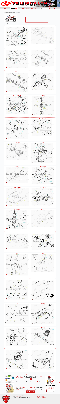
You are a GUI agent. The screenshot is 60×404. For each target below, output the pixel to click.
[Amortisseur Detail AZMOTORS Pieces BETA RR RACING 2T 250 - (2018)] (17, 60)
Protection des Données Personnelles (41, 397)
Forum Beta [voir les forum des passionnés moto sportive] (35, 402)
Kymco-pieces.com (40, 402)
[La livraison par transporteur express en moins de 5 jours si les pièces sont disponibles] (10, 388)
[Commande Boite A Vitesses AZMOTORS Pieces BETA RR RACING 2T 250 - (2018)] (17, 197)
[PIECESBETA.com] (14, 8)
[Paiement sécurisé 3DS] (10, 379)
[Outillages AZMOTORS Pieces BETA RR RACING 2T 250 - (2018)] (43, 291)
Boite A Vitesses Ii (28, 20)
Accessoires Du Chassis (29, 17)
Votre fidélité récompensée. (20, 389)
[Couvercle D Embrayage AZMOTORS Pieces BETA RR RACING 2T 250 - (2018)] (43, 197)
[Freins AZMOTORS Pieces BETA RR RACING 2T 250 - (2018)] (43, 263)
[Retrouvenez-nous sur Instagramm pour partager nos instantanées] (31, 391)
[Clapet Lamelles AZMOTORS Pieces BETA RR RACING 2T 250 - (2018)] (17, 175)
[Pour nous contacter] (50, 389)
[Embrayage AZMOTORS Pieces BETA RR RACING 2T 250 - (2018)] (43, 242)
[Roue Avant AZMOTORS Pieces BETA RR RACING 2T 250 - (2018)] (17, 360)
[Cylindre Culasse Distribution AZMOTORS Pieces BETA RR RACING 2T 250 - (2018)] (17, 220)
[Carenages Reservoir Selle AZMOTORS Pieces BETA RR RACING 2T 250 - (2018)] (43, 128)
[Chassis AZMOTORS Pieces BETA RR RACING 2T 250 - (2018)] (43, 154)
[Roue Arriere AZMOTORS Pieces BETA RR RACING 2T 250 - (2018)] (43, 337)
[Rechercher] (49, 8)
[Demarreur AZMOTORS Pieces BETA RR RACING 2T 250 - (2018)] (43, 219)
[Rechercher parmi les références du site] (44, 8)
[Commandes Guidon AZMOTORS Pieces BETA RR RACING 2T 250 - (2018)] (43, 176)
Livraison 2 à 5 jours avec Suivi (20, 380)
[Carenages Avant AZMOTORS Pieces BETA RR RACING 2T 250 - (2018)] (17, 129)
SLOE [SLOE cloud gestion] (44, 402)
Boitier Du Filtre (28, 21)
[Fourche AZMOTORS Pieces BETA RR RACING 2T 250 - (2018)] (17, 265)
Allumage (27, 18)
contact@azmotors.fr (23, 398)
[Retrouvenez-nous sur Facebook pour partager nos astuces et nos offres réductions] (27, 391)
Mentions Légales (39, 398)
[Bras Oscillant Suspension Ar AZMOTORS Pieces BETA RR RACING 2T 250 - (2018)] (17, 105)
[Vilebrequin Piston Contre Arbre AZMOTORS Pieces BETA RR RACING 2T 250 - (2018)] (43, 360)
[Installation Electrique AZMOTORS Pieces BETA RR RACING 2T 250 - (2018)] (17, 290)
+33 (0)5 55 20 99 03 (18, 396)
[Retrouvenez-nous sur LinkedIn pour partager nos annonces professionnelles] (33, 391)
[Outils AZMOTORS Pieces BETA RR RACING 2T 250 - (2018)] (17, 314)
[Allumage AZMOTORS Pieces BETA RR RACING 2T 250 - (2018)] (43, 36)
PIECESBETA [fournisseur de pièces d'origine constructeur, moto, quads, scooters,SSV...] (25, 402)
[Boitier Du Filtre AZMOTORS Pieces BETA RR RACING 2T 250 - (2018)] (43, 81)
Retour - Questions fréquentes (41, 396)
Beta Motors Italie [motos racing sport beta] (30, 402)
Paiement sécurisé (18, 376)
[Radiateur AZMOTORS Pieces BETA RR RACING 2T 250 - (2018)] (17, 337)
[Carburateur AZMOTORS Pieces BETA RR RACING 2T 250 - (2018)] (43, 106)
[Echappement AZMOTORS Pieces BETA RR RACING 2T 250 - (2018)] (17, 241)
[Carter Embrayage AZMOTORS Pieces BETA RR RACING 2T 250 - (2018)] (17, 152)
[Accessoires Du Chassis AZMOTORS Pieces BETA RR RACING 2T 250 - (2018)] (17, 37)
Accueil (23, 8)
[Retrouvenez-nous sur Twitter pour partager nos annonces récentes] (29, 391)
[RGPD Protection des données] (50, 380)
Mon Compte (27, 8)
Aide (35, 8)
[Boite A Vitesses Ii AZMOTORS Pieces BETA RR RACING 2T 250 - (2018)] (17, 83)
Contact (31, 8)
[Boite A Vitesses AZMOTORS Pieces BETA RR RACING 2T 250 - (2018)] (43, 59)
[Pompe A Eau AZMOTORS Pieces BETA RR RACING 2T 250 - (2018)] (43, 315)
